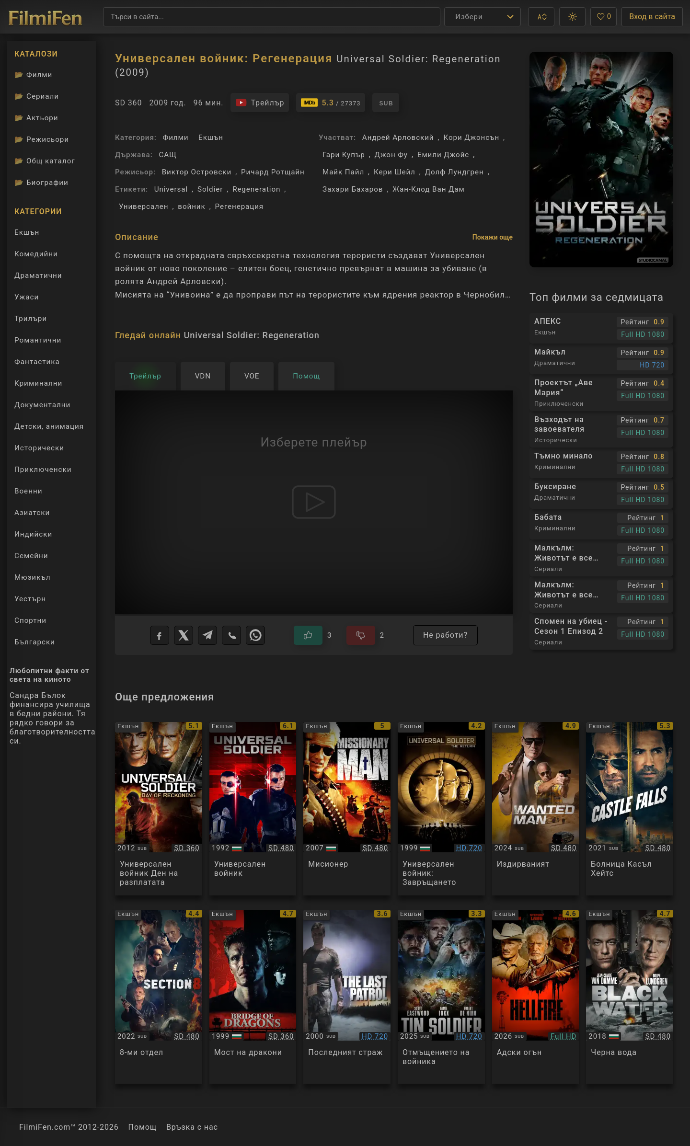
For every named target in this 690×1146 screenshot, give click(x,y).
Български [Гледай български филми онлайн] (34, 642)
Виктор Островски (196, 172)
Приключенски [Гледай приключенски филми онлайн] (43, 469)
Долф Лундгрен (454, 172)
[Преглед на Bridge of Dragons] (253, 997)
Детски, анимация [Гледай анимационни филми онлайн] (49, 426)
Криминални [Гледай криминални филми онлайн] (38, 383)
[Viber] (231, 635)
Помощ (142, 1127)
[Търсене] (271, 16)
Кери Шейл (394, 172)
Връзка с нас (192, 1127)
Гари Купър (343, 154)
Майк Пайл (343, 172)
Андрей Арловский (398, 137)
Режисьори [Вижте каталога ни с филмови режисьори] (41, 139)
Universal (171, 189)
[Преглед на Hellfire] (535, 997)
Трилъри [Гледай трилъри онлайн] (30, 320)
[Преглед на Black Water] (629, 997)
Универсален (143, 206)
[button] (541, 16)
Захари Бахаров (352, 189)
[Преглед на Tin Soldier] (441, 997)
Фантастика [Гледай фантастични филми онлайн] (37, 361)
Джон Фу (391, 154)
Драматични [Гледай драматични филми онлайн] (38, 275)
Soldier (210, 189)
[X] (183, 635)
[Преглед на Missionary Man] (347, 809)
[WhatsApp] (255, 635)
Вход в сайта (652, 16)
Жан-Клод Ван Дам (428, 189)
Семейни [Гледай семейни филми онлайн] (31, 555)
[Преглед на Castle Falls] (629, 809)
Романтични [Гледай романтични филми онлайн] (37, 340)
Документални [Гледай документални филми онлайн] (42, 405)
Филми (176, 137)
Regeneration (256, 189)
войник (191, 206)
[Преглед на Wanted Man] (535, 809)
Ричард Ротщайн (273, 172)
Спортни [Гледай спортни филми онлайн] (30, 620)
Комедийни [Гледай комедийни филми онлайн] (36, 254)
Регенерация (239, 206)
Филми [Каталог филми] (33, 74)
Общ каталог (44, 161)
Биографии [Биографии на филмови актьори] (41, 182)
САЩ (167, 154)
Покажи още (492, 237)
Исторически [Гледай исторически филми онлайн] (39, 448)
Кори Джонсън (471, 137)
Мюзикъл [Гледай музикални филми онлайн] (32, 577)
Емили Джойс (443, 154)
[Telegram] (207, 635)
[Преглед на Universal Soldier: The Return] (441, 809)
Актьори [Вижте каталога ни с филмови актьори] (36, 118)
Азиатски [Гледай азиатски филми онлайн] (32, 512)
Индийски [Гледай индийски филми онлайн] (33, 534)
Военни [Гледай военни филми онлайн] (28, 491)
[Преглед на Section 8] (158, 997)
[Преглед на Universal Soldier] (253, 809)
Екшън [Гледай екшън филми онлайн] (26, 232)
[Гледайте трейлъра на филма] (259, 102)
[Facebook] (159, 635)
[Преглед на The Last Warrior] (347, 997)
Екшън (210, 137)
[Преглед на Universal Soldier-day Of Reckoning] (158, 809)
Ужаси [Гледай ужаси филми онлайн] (26, 297)
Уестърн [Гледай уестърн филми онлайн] (30, 599)
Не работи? (445, 635)
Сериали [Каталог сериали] (36, 96)
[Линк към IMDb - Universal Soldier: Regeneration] (330, 102)
